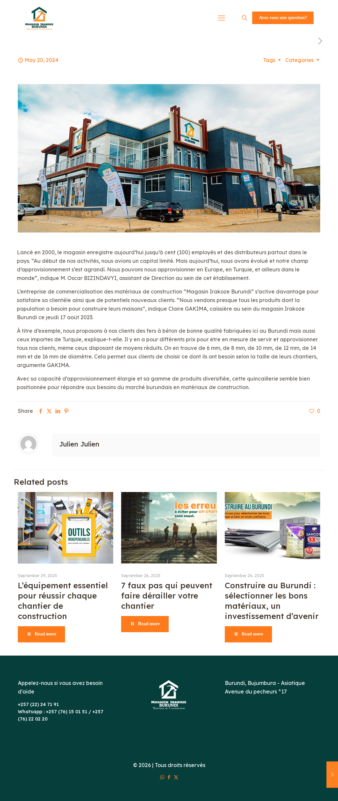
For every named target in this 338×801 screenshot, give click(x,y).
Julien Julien (79, 444)
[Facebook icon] (169, 777)
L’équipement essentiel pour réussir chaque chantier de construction (63, 600)
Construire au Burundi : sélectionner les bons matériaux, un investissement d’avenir (272, 600)
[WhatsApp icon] (162, 777)
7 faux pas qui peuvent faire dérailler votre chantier (166, 595)
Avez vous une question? (283, 17)
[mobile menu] (221, 17)
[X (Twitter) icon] (176, 777)
